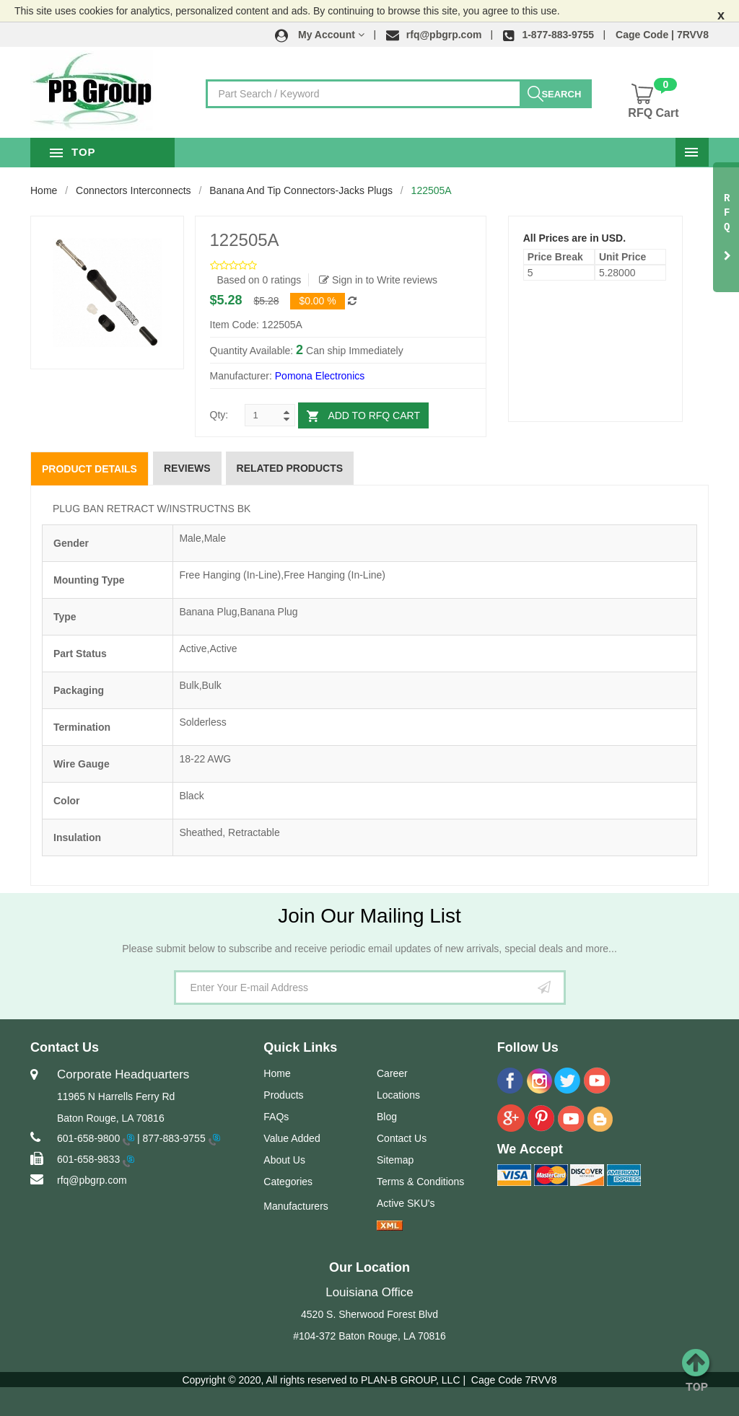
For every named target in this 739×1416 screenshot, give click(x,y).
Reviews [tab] (187, 468)
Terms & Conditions (420, 1181)
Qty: (219, 415)
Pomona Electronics (320, 376)
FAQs (276, 1116)
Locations (398, 1095)
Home (43, 190)
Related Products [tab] (290, 468)
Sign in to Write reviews (378, 280)
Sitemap (395, 1160)
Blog (387, 1116)
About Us (284, 1160)
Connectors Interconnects (133, 190)
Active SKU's (405, 1203)
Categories (287, 1181)
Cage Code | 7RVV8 (662, 34)
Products (283, 1095)
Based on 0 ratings (259, 280)
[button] (319, 34)
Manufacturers (295, 1206)
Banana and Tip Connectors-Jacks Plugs (301, 190)
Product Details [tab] (89, 469)
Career (392, 1073)
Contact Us (402, 1138)
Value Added (291, 1138)
